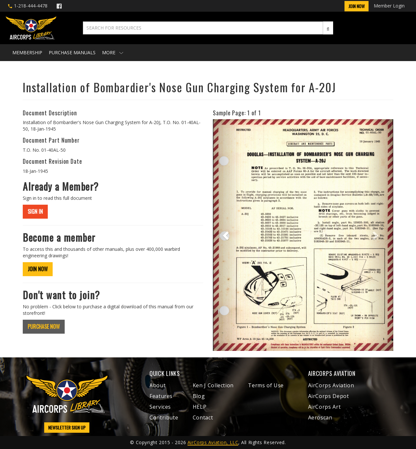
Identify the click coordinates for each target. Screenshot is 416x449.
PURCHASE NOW (44, 326)
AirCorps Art (324, 406)
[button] (226, 235)
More (112, 52)
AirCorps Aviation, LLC (213, 442)
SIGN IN (35, 211)
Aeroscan (320, 417)
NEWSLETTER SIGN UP (66, 427)
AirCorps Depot (328, 396)
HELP (200, 406)
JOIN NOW (38, 269)
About (157, 385)
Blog (199, 396)
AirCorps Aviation (331, 385)
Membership (27, 52)
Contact (203, 417)
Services (160, 406)
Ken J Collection (213, 385)
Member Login (389, 6)
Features (161, 396)
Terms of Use (266, 385)
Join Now (356, 6)
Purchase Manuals (72, 52)
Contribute (164, 417)
